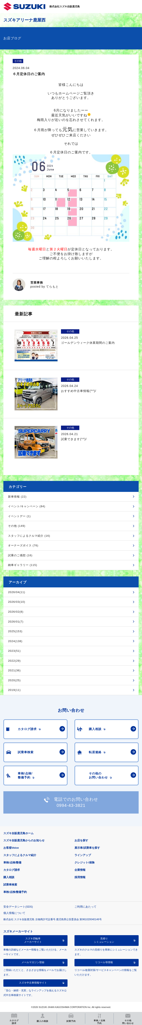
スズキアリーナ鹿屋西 (24, 20)
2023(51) (14, 650)
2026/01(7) (15, 621)
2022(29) (14, 660)
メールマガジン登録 (33, 962)
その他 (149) (16, 525)
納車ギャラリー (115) (22, 565)
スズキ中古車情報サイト (33, 982)
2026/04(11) (16, 592)
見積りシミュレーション (104, 940)
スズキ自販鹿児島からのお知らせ (24, 840)
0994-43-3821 (71, 805)
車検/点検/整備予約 (15, 892)
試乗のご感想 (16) (20, 555)
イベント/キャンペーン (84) (26, 506)
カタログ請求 (11, 869)
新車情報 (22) (17, 496)
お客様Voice (11, 847)
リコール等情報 (104, 962)
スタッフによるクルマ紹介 (19, 855)
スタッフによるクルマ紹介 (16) (29, 535)
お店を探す (81, 840)
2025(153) (15, 631)
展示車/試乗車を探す (87, 847)
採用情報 (79, 877)
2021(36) (14, 670)
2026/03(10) (16, 601)
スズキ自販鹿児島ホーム (18, 833)
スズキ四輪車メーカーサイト (33, 940)
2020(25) (14, 680)
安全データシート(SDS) (18, 906)
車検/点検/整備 (12, 862)
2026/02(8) (15, 611)
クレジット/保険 (84, 862)
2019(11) (14, 690)
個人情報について (14, 913)
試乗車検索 (10, 884)
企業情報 (79, 869)
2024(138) (15, 641)
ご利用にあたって (85, 906)
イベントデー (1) (19, 516)
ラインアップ (82, 855)
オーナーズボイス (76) (23, 545)
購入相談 (8, 877)
